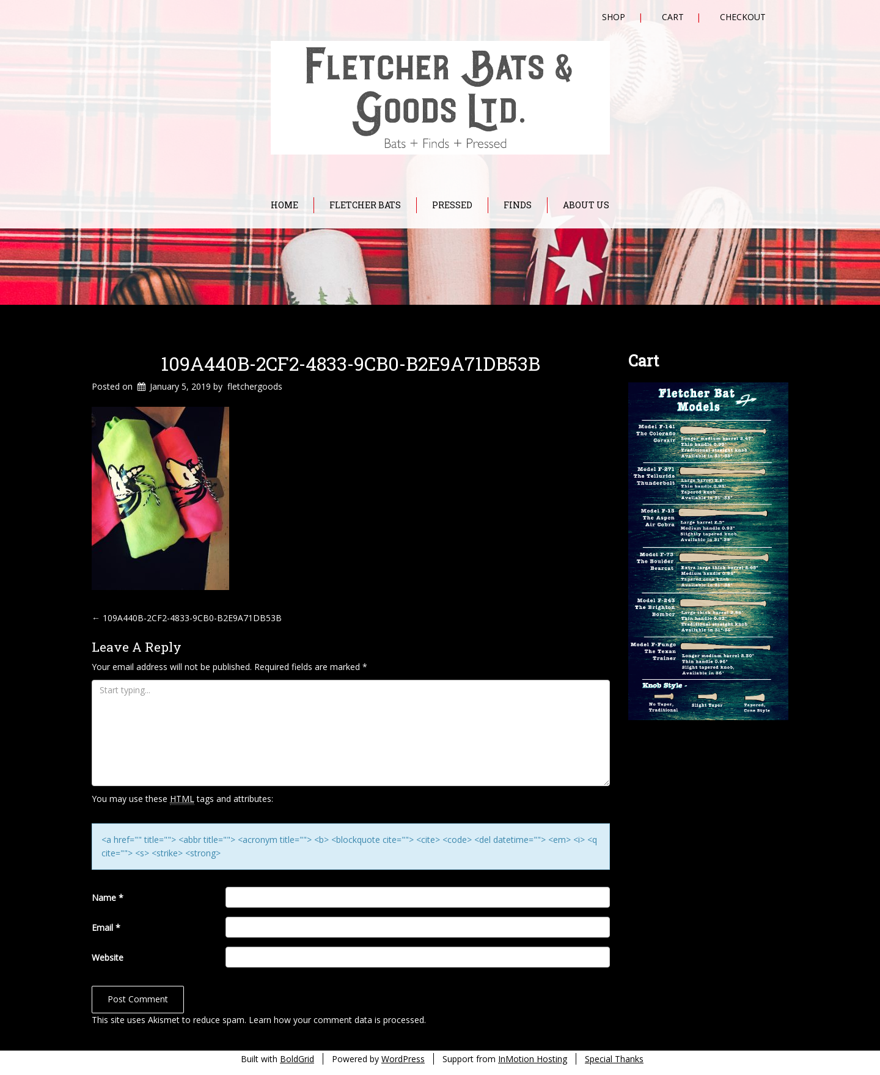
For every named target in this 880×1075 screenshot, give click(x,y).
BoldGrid (297, 1059)
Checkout (743, 17)
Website (107, 957)
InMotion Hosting (532, 1059)
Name (107, 897)
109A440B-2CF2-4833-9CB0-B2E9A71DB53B (350, 363)
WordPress (403, 1059)
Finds (518, 205)
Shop (613, 17)
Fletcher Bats (365, 205)
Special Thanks (614, 1059)
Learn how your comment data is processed (336, 1020)
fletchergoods (254, 386)
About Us (586, 205)
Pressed (452, 205)
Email (106, 927)
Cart (673, 17)
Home (284, 205)
